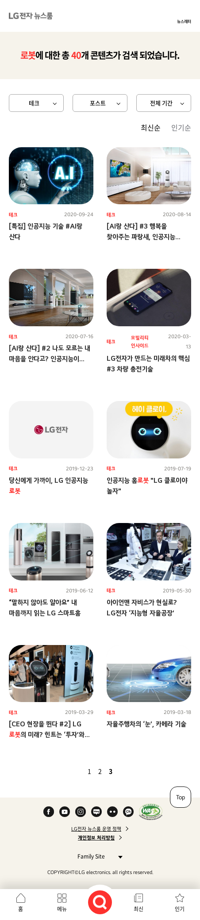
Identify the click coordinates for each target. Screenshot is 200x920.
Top (180, 797)
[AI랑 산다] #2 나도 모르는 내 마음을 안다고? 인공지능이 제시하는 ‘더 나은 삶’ (49, 359)
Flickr (112, 811)
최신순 (151, 127)
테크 (34, 103)
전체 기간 (161, 103)
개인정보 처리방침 (96, 838)
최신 (138, 909)
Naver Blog (96, 811)
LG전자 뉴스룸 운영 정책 (96, 829)
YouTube (64, 811)
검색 (100, 902)
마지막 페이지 (136, 771)
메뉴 (62, 909)
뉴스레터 (184, 21)
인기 (180, 909)
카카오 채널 (128, 811)
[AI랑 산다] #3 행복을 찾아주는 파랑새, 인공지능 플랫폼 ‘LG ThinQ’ (141, 237)
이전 (74, 771)
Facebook (48, 811)
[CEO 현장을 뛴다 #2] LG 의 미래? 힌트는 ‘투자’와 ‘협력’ (47, 734)
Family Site (97, 856)
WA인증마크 (150, 811)
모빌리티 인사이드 (140, 342)
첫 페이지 (63, 771)
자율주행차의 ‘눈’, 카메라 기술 (146, 724)
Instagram (80, 811)
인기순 (181, 127)
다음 (125, 771)
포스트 (98, 103)
